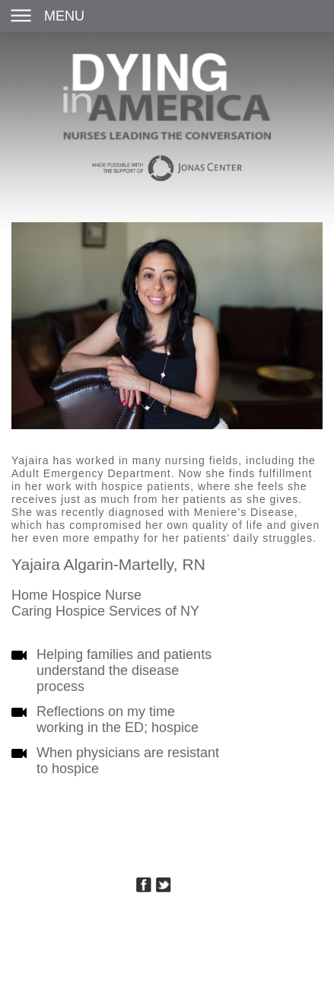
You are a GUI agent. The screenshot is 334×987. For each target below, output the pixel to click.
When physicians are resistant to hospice (128, 760)
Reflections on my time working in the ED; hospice (118, 719)
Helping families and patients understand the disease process (124, 670)
